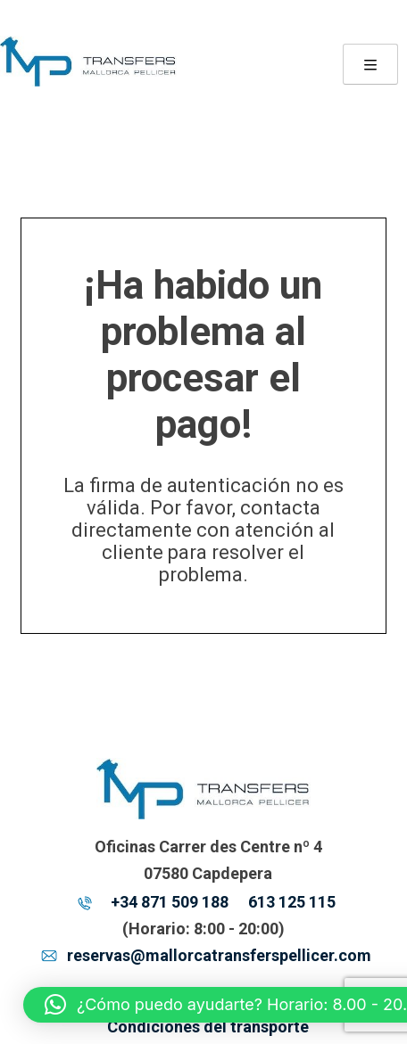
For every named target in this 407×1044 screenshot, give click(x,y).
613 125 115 (292, 901)
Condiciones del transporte (208, 1026)
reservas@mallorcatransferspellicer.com (219, 955)
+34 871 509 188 (169, 901)
